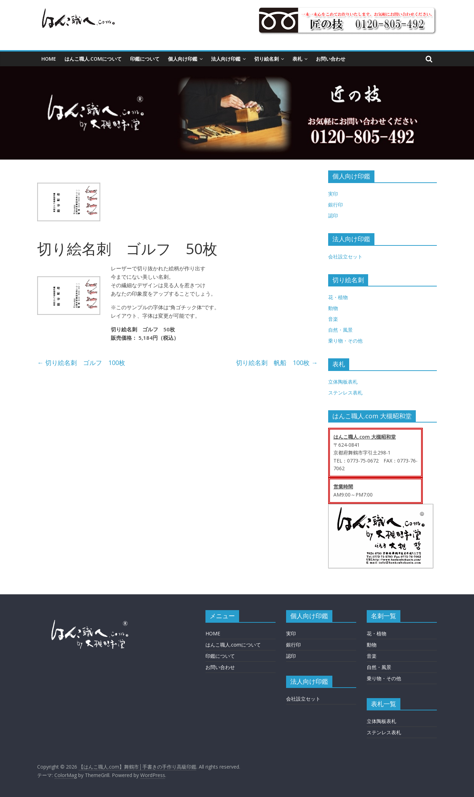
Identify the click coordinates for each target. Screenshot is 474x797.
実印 (333, 193)
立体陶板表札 (343, 381)
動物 (333, 308)
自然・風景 (340, 329)
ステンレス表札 (345, 392)
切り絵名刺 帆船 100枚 (277, 362)
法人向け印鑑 (226, 58)
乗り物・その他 (345, 340)
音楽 (333, 319)
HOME (48, 58)
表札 (297, 58)
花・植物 (338, 297)
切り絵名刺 (266, 58)
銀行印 (335, 204)
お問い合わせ (330, 58)
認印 (333, 215)
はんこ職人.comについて (93, 58)
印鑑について (145, 58)
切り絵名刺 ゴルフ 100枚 (81, 362)
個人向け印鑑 (182, 58)
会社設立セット (345, 256)
